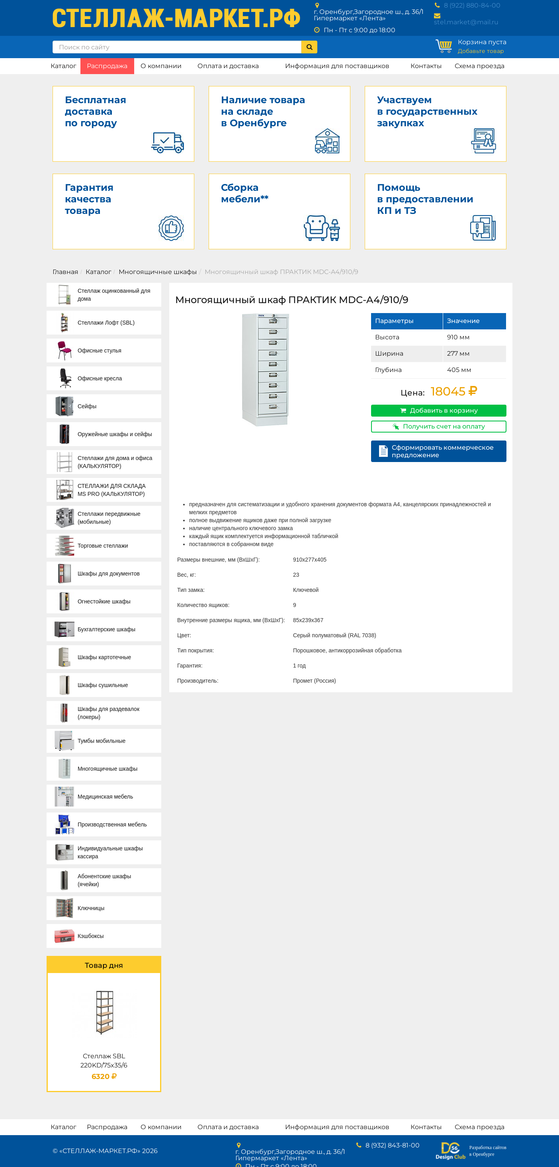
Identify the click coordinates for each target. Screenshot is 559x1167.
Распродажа (107, 66)
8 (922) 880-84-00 (472, 5)
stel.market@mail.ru (466, 22)
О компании (161, 66)
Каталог (63, 66)
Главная (65, 272)
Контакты (426, 66)
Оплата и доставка (228, 66)
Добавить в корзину (439, 410)
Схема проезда (479, 66)
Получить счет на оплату (439, 426)
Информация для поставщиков (337, 66)
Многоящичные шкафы (158, 272)
